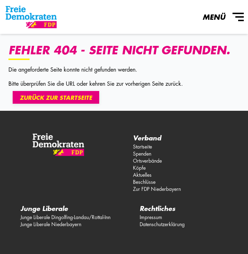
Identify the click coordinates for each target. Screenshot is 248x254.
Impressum (151, 217)
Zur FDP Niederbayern (157, 189)
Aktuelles (142, 175)
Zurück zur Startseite (56, 98)
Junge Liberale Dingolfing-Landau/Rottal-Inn (65, 217)
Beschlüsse (144, 182)
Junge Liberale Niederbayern (50, 224)
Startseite (142, 146)
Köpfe (139, 167)
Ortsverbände (147, 160)
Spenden (142, 153)
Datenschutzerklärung (162, 224)
